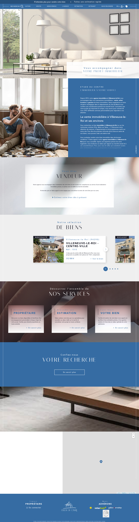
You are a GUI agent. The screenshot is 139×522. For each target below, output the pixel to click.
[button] (105, 251)
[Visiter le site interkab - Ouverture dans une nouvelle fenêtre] (100, 510)
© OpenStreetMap (131, 495)
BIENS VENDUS (51, 6)
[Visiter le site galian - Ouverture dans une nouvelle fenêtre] (115, 510)
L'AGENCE (65, 6)
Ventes (38, 6)
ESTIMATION (78, 6)
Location (26, 6)
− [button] (133, 439)
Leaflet (118, 495)
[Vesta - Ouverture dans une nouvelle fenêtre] (106, 516)
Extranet (92, 6)
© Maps (124, 495)
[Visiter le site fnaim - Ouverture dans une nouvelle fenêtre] (91, 510)
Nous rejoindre (107, 6)
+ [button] (133, 436)
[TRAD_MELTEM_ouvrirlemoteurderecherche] (16, 6)
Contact (136, 152)
